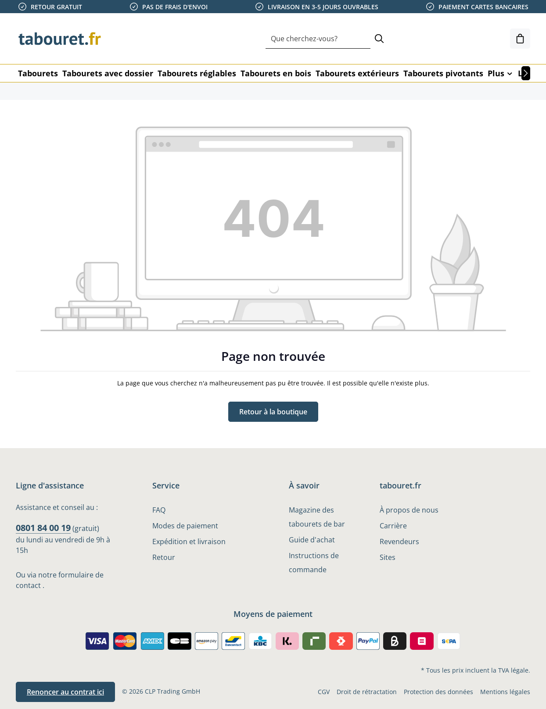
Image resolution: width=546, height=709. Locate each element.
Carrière (393, 526)
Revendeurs (399, 541)
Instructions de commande (314, 562)
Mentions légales (505, 692)
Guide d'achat (312, 540)
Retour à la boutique (273, 412)
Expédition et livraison (189, 541)
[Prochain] (525, 73)
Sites (387, 557)
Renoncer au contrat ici (65, 692)
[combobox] (318, 39)
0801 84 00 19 (43, 528)
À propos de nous (409, 510)
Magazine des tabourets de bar (317, 517)
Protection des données (438, 692)
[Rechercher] (379, 39)
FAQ (158, 510)
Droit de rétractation (367, 692)
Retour (163, 557)
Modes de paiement (185, 526)
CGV (324, 692)
